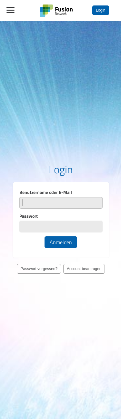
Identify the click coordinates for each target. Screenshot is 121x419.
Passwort (28, 217)
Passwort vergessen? (38, 270)
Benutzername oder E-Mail (45, 193)
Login (100, 10)
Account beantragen (84, 270)
